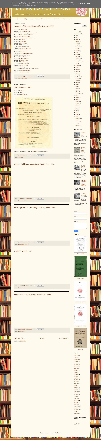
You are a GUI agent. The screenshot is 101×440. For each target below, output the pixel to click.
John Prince (21, 90)
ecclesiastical (78, 61)
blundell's (78, 46)
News (20, 18)
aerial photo (78, 33)
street (21, 287)
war (76, 123)
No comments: (29, 76)
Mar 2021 (76, 387)
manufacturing (79, 93)
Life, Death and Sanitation (26, 53)
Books (31, 18)
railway (77, 108)
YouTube (63, 18)
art (76, 35)
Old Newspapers (24, 50)
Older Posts (64, 338)
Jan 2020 (76, 413)
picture (77, 103)
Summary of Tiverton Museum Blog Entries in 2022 (34, 26)
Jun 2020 (76, 404)
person (22, 157)
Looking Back (23, 29)
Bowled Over (23, 39)
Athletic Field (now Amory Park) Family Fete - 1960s (34, 164)
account (77, 31)
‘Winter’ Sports (24, 44)
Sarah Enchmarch (24, 63)
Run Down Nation (24, 72)
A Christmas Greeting (25, 31)
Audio (49, 18)
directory (78, 58)
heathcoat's (78, 76)
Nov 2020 (76, 394)
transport (24, 287)
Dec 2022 (76, 366)
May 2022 (76, 368)
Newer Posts (20, 338)
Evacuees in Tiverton (25, 70)
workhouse (78, 125)
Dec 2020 (76, 393)
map (76, 95)
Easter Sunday (23, 56)
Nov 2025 (76, 355)
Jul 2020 (76, 402)
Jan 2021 (76, 391)
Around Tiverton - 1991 (23, 251)
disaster (77, 60)
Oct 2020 (76, 396)
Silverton (22, 51)
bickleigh (78, 43)
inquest (77, 82)
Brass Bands (23, 41)
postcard (77, 106)
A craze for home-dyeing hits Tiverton (29, 68)
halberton (78, 73)
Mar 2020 (76, 409)
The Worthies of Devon (23, 87)
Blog (25, 18)
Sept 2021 (76, 378)
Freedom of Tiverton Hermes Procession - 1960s (32, 295)
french (77, 67)
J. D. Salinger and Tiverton (84, 194)
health (77, 75)
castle (77, 54)
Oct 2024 (76, 357)
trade (77, 120)
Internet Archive (23, 94)
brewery (77, 50)
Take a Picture (23, 43)
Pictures (43, 18)
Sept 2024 (76, 359)
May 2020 (76, 406)
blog (22, 78)
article (19, 78)
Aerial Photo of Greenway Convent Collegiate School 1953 (83, 183)
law (76, 84)
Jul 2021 (76, 381)
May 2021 (76, 383)
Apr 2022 (76, 370)
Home (14, 18)
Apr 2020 (76, 408)
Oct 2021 (76, 376)
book (19, 157)
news (77, 99)
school (27, 244)
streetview (78, 118)
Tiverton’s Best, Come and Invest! (28, 33)
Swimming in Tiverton (25, 48)
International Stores (25, 55)
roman (77, 112)
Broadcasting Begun (25, 36)
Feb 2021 (76, 389)
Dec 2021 (76, 372)
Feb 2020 (76, 411)
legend (77, 90)
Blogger (59, 432)
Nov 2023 (76, 363)
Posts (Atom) (23, 341)
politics (77, 105)
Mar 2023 (76, 364)
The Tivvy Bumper (24, 67)
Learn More (81, 3)
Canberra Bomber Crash (83, 134)
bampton (77, 41)
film (19, 200)
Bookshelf (56, 18)
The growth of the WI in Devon (27, 38)
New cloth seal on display (26, 34)
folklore (77, 65)
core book (78, 56)
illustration (78, 80)
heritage (77, 78)
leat (76, 86)
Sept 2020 (76, 398)
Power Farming (24, 61)
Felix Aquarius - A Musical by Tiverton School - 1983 (34, 208)
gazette (77, 69)
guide (77, 71)
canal (77, 52)
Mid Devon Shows (24, 46)
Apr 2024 (76, 361)
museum (25, 78)
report (77, 110)
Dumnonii (35, 151)
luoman (49, 432)
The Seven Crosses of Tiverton (83, 166)
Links (70, 18)
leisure (21, 200)
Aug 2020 (76, 400)
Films (37, 18)
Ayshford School (24, 60)
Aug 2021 (76, 379)
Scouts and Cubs (24, 65)
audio (77, 39)
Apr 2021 (76, 385)
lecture (77, 88)
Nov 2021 (76, 374)
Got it (88, 3)
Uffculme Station (24, 58)
